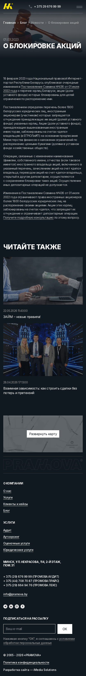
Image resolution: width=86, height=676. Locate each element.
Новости (37, 22)
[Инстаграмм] (17, 606)
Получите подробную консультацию (28, 217)
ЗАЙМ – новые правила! (21, 317)
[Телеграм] (5, 606)
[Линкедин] (11, 606)
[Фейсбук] (23, 606)
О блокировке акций (63, 22)
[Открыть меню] (79, 6)
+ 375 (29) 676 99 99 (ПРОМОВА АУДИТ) (31, 576)
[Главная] (8, 6)
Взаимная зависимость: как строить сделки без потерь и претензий (40, 390)
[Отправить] (64, 629)
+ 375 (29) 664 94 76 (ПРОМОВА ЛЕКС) (30, 585)
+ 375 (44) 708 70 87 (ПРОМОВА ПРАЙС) (31, 581)
